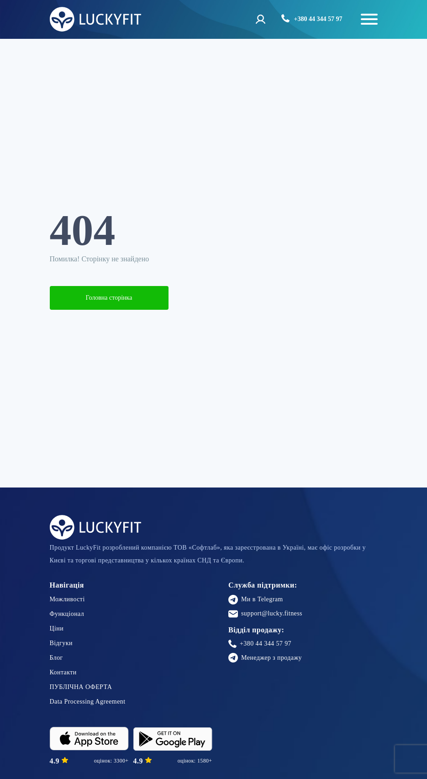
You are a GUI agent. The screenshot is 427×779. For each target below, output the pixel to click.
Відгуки (61, 643)
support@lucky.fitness (265, 614)
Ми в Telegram (255, 599)
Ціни (57, 628)
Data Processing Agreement (88, 701)
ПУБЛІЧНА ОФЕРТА (81, 687)
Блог (56, 657)
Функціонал (67, 613)
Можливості (67, 599)
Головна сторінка (109, 297)
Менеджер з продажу (265, 657)
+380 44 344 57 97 (259, 644)
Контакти (63, 672)
